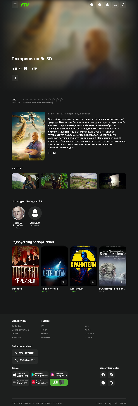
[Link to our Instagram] (111, 372)
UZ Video (89, 334)
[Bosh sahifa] (24, 5)
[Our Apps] (20, 379)
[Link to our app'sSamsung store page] (59, 372)
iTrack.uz (89, 337)
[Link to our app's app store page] (20, 372)
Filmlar (44, 330)
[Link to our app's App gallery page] (40, 379)
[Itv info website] (59, 379)
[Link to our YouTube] (111, 380)
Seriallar (44, 334)
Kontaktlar (16, 326)
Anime (88, 330)
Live (87, 326)
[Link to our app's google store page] (40, 372)
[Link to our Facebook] (103, 380)
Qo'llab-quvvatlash (20, 330)
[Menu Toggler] (15, 4)
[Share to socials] (15, 78)
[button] (115, 4)
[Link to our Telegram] (103, 372)
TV (42, 326)
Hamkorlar (16, 337)
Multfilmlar (46, 337)
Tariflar (15, 334)
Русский (113, 401)
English (123, 401)
